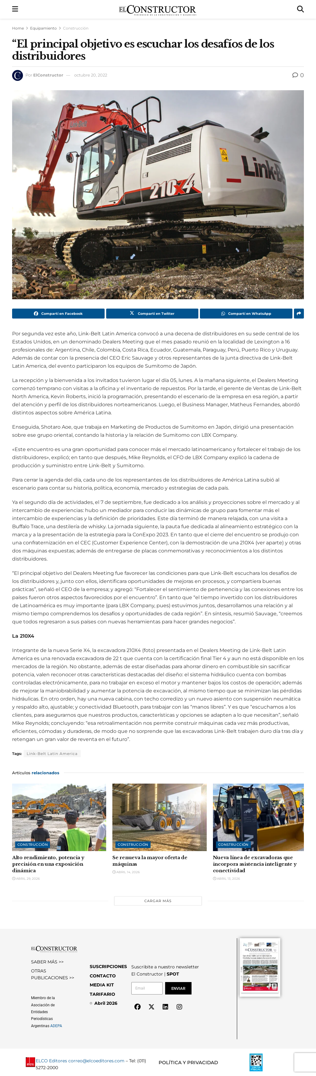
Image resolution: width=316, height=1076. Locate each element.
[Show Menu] (15, 9)
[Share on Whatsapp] (246, 314)
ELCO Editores (51, 1061)
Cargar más (158, 901)
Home (18, 28)
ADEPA (56, 1026)
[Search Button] (300, 9)
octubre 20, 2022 (90, 74)
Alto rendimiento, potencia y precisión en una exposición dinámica (48, 864)
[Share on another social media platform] (299, 314)
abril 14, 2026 (126, 872)
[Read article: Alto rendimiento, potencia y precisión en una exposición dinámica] (59, 817)
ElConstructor (48, 74)
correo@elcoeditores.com (96, 1061)
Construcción (75, 28)
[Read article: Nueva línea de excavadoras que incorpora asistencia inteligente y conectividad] (260, 817)
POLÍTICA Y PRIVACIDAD (188, 1062)
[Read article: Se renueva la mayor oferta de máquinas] (159, 817)
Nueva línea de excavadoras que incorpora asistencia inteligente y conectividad (255, 864)
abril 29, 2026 (26, 879)
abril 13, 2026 (226, 879)
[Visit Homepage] (157, 9)
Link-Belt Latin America (52, 753)
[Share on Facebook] (58, 314)
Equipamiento (43, 28)
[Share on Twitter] (152, 314)
